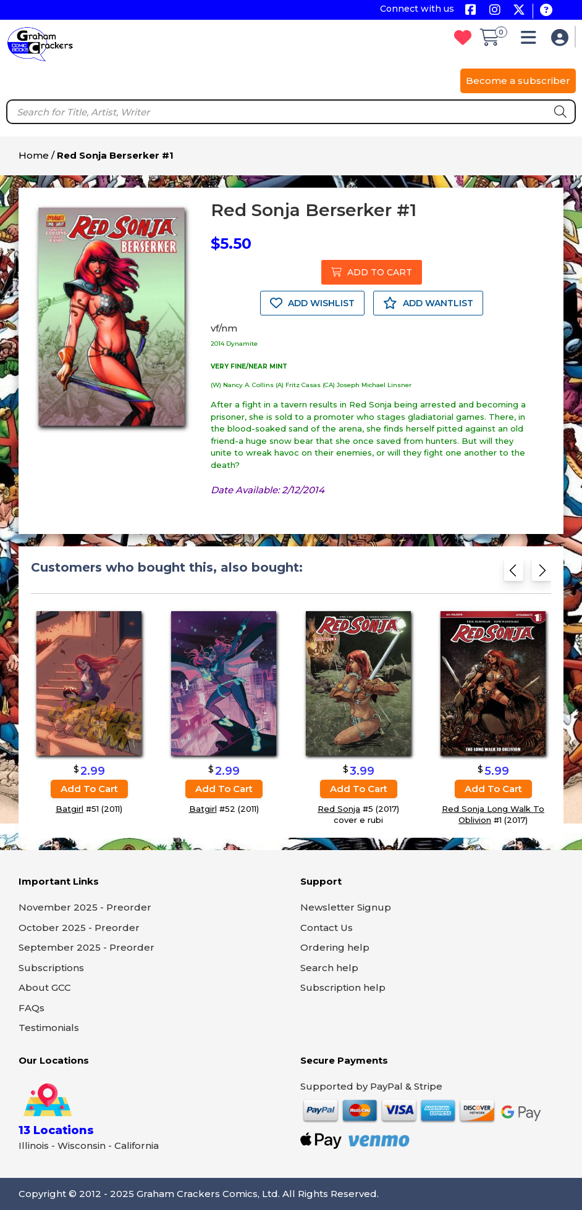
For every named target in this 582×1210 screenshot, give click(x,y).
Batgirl (69, 809)
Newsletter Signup (345, 907)
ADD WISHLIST (312, 303)
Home (34, 155)
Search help (329, 968)
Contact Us (326, 927)
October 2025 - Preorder (79, 927)
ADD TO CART (371, 272)
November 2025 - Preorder (85, 907)
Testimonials (49, 1027)
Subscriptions (51, 968)
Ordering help (334, 947)
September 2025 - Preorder (86, 947)
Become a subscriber (518, 80)
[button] (531, 40)
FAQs (31, 1008)
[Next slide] (541, 573)
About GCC (45, 987)
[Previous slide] (513, 573)
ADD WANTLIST (428, 303)
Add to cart (89, 789)
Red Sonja (339, 809)
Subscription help (343, 987)
